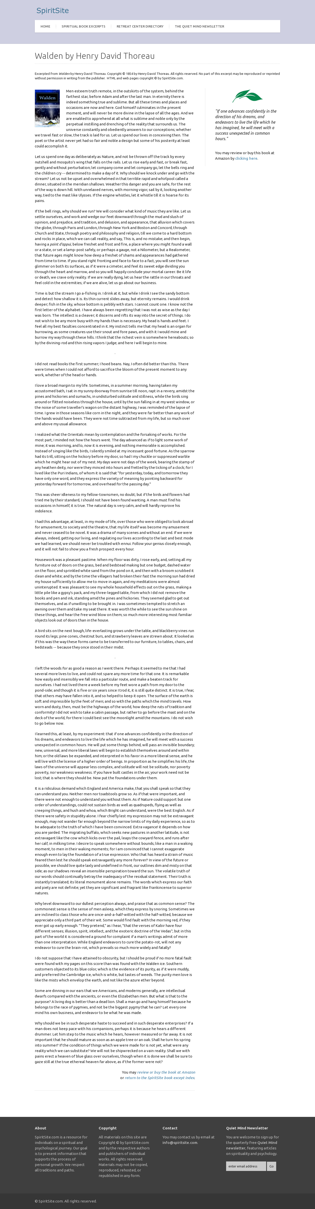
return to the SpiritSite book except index (159, 1078)
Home (45, 26)
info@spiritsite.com (180, 1142)
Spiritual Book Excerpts (83, 26)
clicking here (246, 158)
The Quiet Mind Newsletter (199, 26)
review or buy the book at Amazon (166, 1072)
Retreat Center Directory (140, 26)
